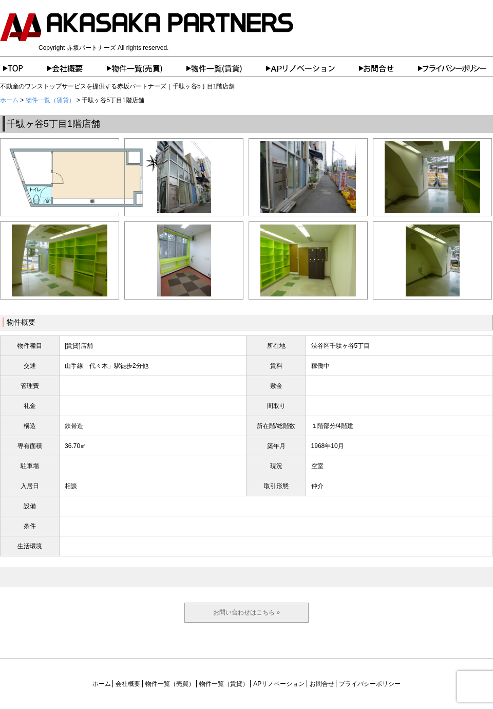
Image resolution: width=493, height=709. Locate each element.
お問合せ (388, 68)
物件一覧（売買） (146, 68)
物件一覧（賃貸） (226, 68)
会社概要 (77, 68)
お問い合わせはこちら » (246, 612)
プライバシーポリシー (455, 68)
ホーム (23, 68)
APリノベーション (312, 68)
